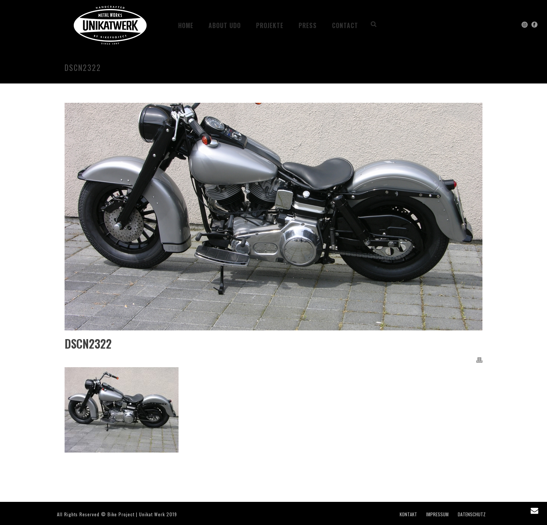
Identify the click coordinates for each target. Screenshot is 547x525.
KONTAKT (408, 514)
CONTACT (345, 25)
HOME (185, 25)
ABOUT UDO (225, 25)
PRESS (308, 25)
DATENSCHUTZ (471, 514)
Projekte (269, 25)
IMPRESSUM (437, 514)
